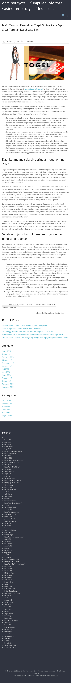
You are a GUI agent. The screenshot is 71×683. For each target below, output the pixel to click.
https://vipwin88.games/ (12, 480)
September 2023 (8, 363)
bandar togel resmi (11, 620)
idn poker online (10, 489)
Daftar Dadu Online (11, 591)
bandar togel (8, 535)
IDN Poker (7, 598)
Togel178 (7, 474)
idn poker (7, 444)
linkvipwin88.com (10, 501)
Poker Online (6, 410)
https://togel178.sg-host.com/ (14, 564)
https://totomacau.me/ (11, 512)
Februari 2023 (7, 378)
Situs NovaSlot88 (10, 645)
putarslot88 (8, 550)
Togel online (8, 614)
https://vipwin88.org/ (11, 462)
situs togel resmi (10, 514)
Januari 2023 (6, 381)
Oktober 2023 (7, 360)
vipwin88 (7, 469)
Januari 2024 (6, 354)
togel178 (7, 442)
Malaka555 (8, 458)
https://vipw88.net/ (10, 453)
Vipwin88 (7, 440)
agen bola (7, 638)
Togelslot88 (8, 602)
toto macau (8, 532)
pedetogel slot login (11, 519)
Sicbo (6, 584)
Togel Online (28, 42)
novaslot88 (8, 510)
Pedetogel (8, 618)
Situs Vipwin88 (9, 636)
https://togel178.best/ (11, 562)
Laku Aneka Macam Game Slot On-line (51, 313)
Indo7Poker (8, 492)
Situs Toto (7, 526)
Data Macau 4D (9, 589)
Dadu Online (8, 582)
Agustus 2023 (7, 366)
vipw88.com (8, 485)
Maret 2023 (6, 375)
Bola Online (6, 401)
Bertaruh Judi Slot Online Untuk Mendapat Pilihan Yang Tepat (24, 326)
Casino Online (7, 404)
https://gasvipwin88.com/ (12, 503)
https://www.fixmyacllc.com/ (13, 460)
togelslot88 (8, 553)
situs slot (7, 476)
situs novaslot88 (10, 627)
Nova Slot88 (8, 447)
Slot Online (6, 413)
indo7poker (8, 487)
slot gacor (7, 557)
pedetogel (8, 517)
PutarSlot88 (8, 575)
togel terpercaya (10, 521)
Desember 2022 (8, 384)
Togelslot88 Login (10, 530)
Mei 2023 (5, 369)
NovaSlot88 (8, 643)
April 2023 (6, 372)
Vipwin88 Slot (9, 471)
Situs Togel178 (9, 478)
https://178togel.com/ (11, 559)
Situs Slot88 (8, 571)
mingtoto (7, 611)
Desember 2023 (8, 357)
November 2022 (8, 387)
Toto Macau (8, 609)
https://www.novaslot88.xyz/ (14, 537)
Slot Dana (7, 465)
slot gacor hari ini (10, 647)
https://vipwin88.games (12, 483)
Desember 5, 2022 (12, 42)
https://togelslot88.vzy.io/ (13, 451)
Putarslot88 (8, 629)
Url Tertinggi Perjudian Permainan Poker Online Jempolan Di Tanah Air (27, 332)
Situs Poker (8, 528)
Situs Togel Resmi (10, 508)
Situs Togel (8, 616)
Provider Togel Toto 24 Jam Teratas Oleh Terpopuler (21, 329)
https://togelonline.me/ (33, 89)
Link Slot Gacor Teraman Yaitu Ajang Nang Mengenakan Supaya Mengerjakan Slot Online (35, 337)
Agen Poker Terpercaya (12, 593)
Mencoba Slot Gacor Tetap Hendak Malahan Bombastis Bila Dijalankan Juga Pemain (32, 334)
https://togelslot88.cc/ (11, 467)
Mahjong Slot (8, 573)
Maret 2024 (6, 351)
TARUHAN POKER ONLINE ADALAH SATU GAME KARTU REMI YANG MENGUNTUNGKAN (29, 306)
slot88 (6, 505)
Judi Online (6, 407)
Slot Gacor (8, 604)
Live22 (6, 548)
